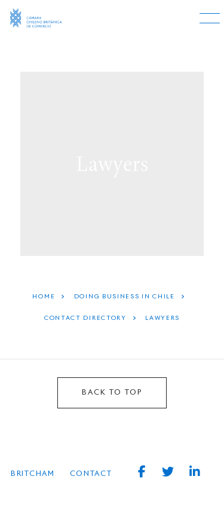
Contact (91, 474)
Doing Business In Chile (124, 297)
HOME (43, 297)
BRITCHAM (33, 474)
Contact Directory (85, 318)
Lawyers (162, 318)
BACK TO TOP (112, 392)
